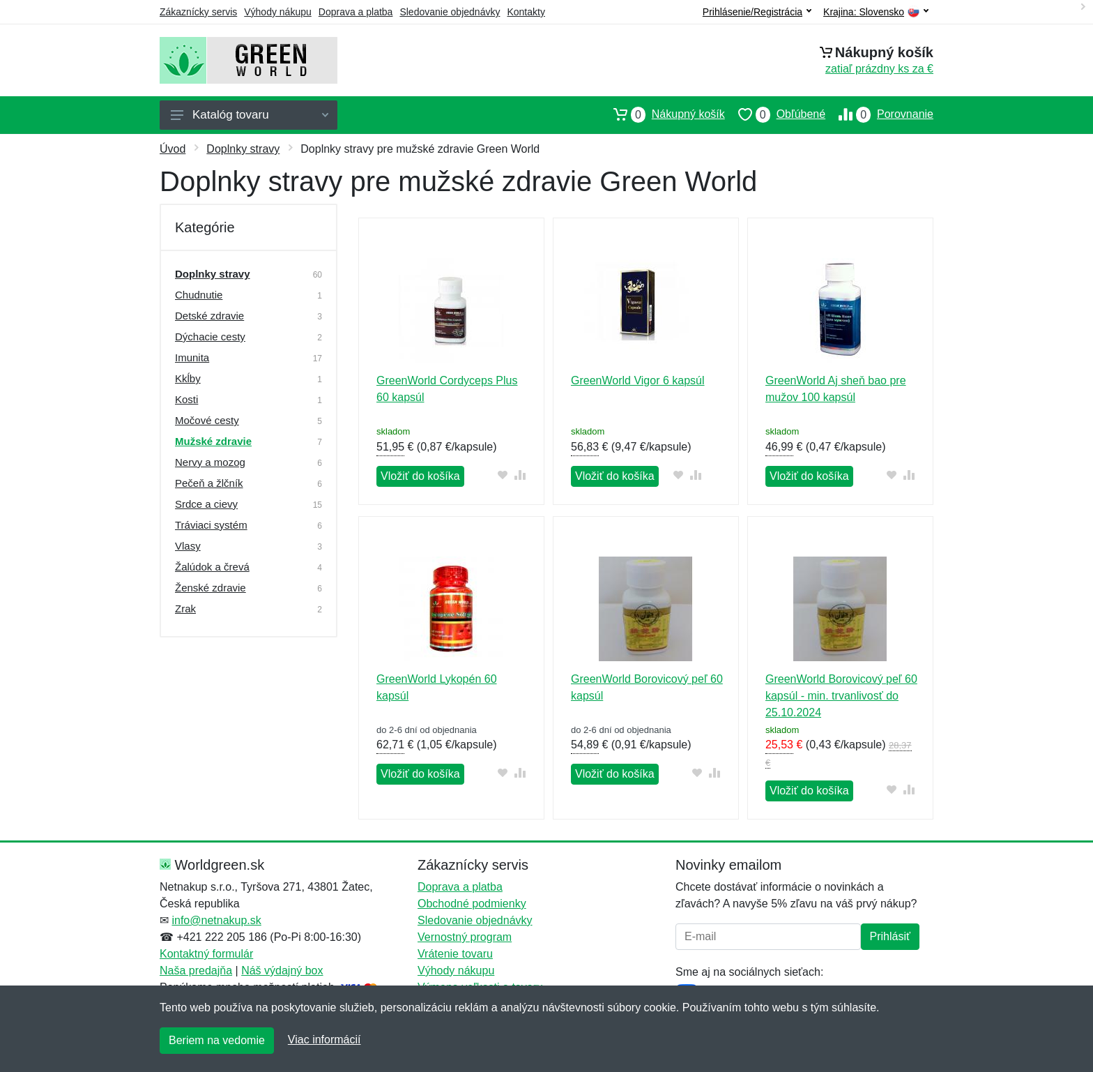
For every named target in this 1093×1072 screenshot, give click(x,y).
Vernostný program (465, 937)
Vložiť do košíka (420, 476)
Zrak (185, 608)
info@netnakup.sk (216, 920)
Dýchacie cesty (210, 336)
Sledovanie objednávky (449, 11)
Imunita (192, 357)
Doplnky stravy (243, 149)
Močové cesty (207, 420)
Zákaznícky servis (198, 11)
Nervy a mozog (210, 462)
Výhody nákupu (278, 11)
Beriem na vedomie (217, 1040)
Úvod (172, 149)
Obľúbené (775, 114)
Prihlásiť (890, 936)
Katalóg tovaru (249, 114)
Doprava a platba (356, 11)
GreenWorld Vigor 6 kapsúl (638, 380)
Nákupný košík (662, 114)
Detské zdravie (209, 316)
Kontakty (525, 11)
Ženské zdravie (210, 588)
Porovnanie (879, 114)
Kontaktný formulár (206, 954)
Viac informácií (324, 1039)
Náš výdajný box (282, 970)
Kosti (186, 399)
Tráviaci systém (211, 525)
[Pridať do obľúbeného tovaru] (503, 474)
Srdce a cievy (206, 504)
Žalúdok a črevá (212, 567)
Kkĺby (188, 378)
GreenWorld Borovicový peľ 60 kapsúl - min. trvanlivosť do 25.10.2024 (841, 695)
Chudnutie (198, 295)
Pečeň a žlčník (209, 483)
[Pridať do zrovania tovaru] (520, 474)
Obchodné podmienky (472, 903)
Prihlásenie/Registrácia (757, 12)
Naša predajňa (196, 970)
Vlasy (188, 546)
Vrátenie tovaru (455, 954)
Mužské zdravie (213, 441)
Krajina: (875, 12)
